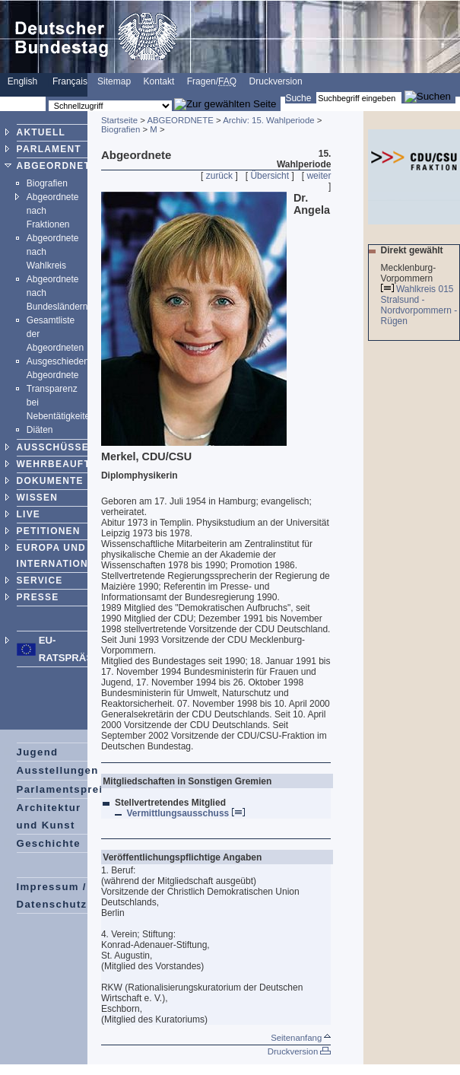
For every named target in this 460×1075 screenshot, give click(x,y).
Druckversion (276, 81)
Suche (298, 98)
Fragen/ (211, 81)
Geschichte (49, 843)
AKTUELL (41, 132)
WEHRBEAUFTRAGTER (76, 464)
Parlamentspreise (66, 789)
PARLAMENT (49, 149)
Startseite (119, 120)
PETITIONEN (49, 531)
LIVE (28, 514)
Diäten (40, 430)
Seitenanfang (301, 1037)
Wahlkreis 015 (425, 289)
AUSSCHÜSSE (53, 447)
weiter (318, 175)
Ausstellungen (58, 770)
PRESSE (38, 597)
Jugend (38, 752)
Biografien (47, 183)
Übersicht (269, 175)
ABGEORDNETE (57, 166)
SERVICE (40, 580)
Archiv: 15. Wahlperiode (269, 120)
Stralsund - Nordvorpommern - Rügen (419, 310)
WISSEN (38, 497)
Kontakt (159, 81)
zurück (219, 175)
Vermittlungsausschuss (186, 813)
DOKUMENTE (50, 480)
